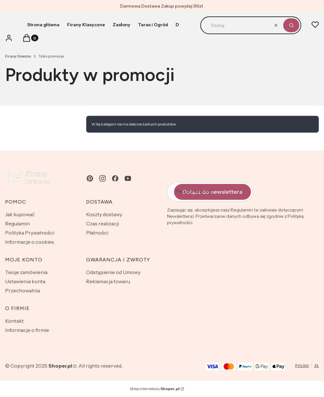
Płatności (97, 232)
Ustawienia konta (25, 281)
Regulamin (17, 223)
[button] (291, 25)
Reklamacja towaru (108, 281)
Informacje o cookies (29, 242)
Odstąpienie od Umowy (113, 272)
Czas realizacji (102, 223)
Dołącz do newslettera (212, 191)
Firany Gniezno (18, 56)
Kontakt (14, 321)
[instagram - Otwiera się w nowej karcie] (102, 178)
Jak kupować (20, 214)
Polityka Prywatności (29, 232)
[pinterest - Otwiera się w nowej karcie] (90, 178)
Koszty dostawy (104, 214)
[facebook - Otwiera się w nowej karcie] (115, 178)
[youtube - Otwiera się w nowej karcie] (128, 178)
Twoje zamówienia (26, 272)
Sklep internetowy (155, 388)
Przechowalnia (22, 290)
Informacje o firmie (27, 330)
